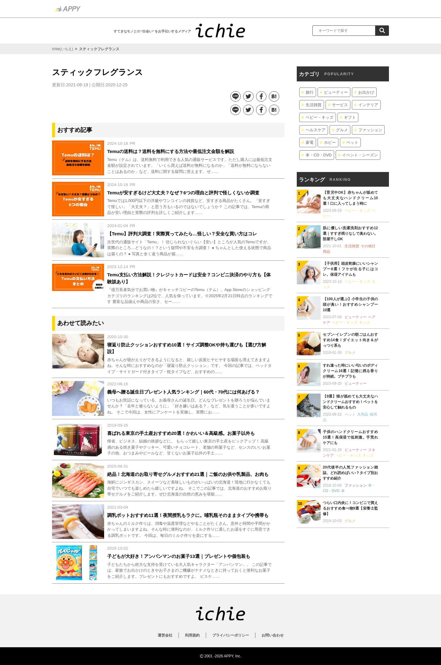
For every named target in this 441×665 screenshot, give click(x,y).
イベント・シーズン (360, 155)
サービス (340, 105)
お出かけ (366, 92)
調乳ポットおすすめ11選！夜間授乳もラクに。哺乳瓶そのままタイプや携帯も (188, 515)
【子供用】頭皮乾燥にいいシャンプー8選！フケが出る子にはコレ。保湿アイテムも (350, 269)
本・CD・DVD (319, 155)
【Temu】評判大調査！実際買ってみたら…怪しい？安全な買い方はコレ (182, 233)
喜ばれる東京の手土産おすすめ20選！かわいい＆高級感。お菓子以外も (181, 433)
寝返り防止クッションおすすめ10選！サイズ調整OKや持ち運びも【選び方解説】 (186, 348)
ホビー (330, 142)
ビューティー (336, 92)
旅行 (310, 92)
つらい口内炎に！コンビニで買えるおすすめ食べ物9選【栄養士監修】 (350, 508)
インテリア (368, 105)
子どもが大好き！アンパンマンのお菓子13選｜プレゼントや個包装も (178, 556)
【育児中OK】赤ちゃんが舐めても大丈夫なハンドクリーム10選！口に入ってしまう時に (350, 198)
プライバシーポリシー (230, 635)
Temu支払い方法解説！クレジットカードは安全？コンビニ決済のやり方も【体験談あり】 (189, 278)
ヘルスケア (316, 130)
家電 (310, 142)
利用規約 (192, 635)
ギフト (350, 117)
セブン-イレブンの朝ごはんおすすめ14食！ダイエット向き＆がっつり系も (350, 340)
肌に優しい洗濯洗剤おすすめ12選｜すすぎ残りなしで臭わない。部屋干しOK (350, 233)
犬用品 (362, 414)
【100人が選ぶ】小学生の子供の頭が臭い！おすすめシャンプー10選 (350, 304)
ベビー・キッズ (320, 117)
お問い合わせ (273, 635)
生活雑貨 (314, 105)
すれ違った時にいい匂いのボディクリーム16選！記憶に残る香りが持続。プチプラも (350, 371)
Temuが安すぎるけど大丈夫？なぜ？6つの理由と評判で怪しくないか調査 (183, 192)
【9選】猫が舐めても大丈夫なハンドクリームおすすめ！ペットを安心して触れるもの (350, 401)
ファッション (370, 130)
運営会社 (165, 635)
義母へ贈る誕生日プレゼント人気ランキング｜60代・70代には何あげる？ (183, 391)
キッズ (364, 322)
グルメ (342, 130)
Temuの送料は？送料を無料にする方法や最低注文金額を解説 (170, 151)
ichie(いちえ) (62, 49)
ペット (352, 142)
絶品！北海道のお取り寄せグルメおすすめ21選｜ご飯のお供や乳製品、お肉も (188, 474)
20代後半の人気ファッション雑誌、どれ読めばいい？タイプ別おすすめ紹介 (350, 472)
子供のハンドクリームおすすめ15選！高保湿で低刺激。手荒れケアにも (350, 437)
